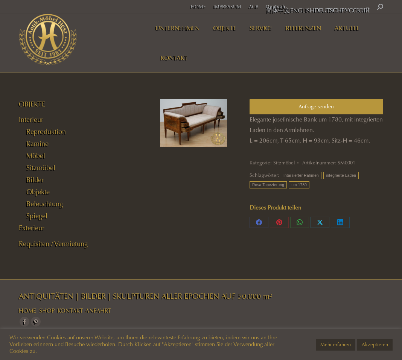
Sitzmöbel (284, 163)
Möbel (35, 156)
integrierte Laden (341, 175)
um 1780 (299, 185)
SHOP (47, 310)
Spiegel (36, 216)
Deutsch (275, 6)
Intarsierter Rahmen (301, 175)
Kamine (37, 144)
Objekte (38, 192)
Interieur (31, 119)
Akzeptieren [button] (375, 345)
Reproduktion (46, 132)
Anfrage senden (316, 106)
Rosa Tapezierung (268, 185)
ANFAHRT (98, 310)
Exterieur (31, 228)
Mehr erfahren (335, 345)
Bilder (35, 180)
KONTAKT (70, 310)
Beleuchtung (44, 204)
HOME (27, 310)
